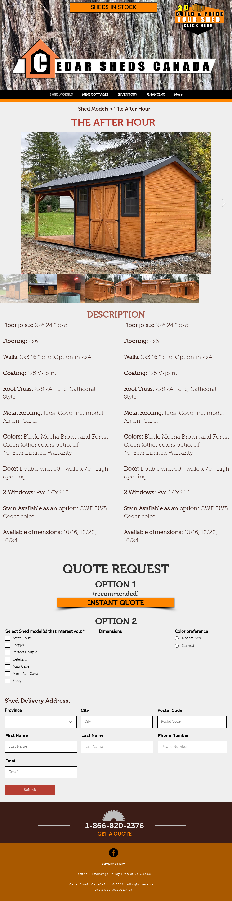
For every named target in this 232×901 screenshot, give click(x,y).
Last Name (92, 735)
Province (13, 710)
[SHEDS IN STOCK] (113, 7)
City (85, 710)
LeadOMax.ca (122, 889)
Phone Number (173, 735)
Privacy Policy (113, 864)
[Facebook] (113, 852)
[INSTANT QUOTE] (115, 602)
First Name (16, 735)
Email (11, 761)
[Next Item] (224, 203)
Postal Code (170, 710)
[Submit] (30, 790)
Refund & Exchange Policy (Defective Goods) (113, 874)
